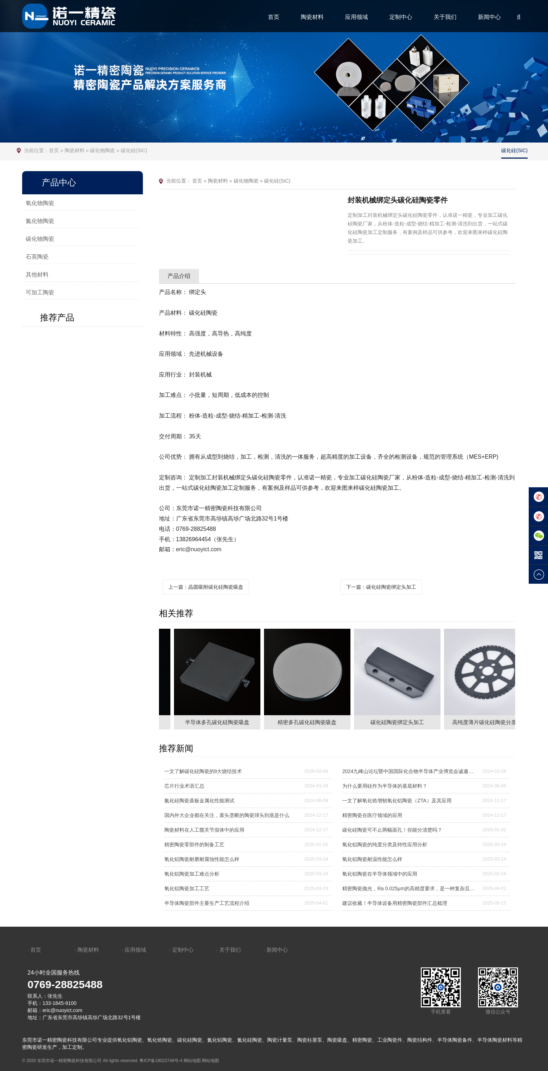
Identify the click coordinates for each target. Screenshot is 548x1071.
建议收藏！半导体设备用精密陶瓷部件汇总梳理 (394, 903)
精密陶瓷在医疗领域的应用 (372, 815)
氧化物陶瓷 (40, 203)
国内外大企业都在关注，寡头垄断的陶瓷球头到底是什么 (226, 815)
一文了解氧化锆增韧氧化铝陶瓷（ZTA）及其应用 (396, 800)
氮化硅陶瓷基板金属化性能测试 (199, 800)
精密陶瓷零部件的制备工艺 (194, 844)
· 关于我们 (228, 950)
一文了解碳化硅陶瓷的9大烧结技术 (203, 771)
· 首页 (34, 950)
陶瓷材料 (312, 17)
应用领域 (356, 17)
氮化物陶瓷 (40, 221)
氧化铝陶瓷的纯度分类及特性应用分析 (384, 844)
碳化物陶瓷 (102, 150)
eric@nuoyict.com (198, 549)
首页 (273, 17)
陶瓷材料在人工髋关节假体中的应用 (204, 830)
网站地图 (192, 1060)
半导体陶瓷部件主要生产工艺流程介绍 (206, 903)
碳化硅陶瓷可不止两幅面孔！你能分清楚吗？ (392, 830)
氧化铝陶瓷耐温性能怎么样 (372, 859)
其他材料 (37, 275)
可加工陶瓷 (40, 292)
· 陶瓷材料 (87, 950)
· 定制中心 (181, 950)
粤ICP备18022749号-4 (160, 1060)
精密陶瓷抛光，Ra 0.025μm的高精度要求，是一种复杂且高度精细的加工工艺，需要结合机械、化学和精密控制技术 (410, 888)
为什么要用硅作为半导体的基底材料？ (384, 786)
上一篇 (205, 587)
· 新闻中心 (275, 950)
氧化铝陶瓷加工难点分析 (191, 874)
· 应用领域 (134, 950)
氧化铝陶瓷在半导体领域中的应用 (379, 874)
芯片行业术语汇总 (184, 786)
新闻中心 (489, 17)
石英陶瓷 (37, 257)
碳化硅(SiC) (134, 150)
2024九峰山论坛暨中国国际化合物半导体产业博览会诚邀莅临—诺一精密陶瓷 (410, 771)
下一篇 (381, 587)
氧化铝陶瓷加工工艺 (186, 888)
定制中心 (400, 17)
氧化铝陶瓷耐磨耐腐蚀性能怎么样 (201, 859)
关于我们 (445, 17)
